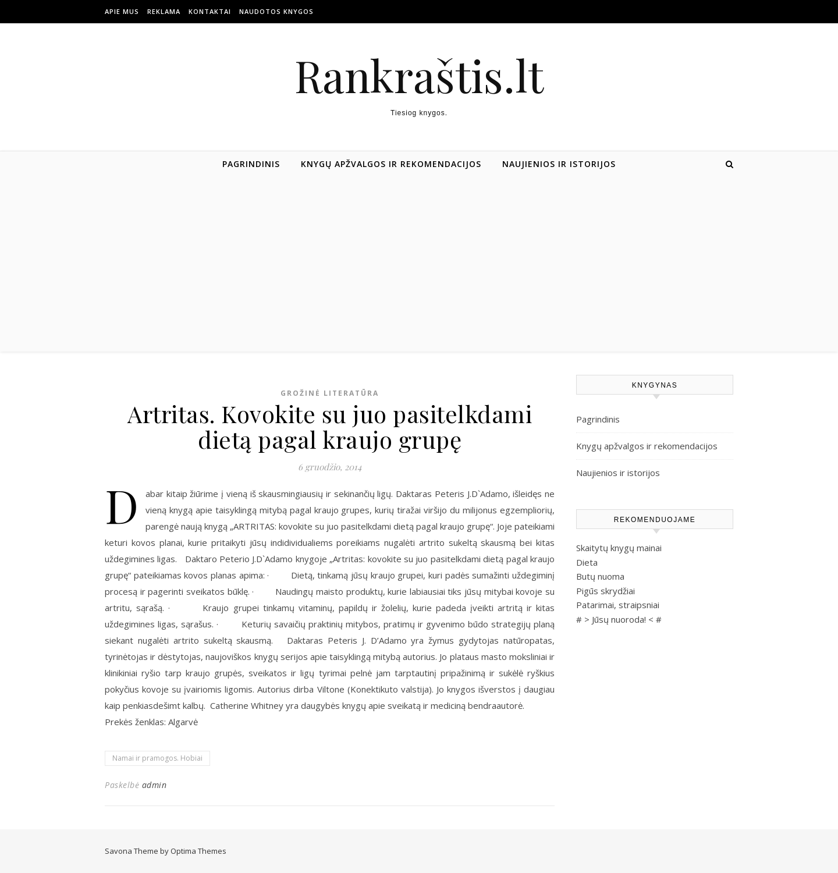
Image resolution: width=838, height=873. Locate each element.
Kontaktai (210, 11)
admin (154, 784)
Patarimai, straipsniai (617, 605)
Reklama (163, 11)
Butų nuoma (600, 576)
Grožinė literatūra (329, 393)
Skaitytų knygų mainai (619, 547)
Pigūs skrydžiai (605, 591)
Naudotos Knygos (276, 11)
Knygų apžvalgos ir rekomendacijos (391, 163)
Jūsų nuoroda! (619, 619)
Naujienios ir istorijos (559, 163)
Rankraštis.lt (419, 75)
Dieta (587, 562)
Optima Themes (198, 851)
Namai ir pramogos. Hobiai (157, 758)
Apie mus (122, 11)
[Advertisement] (419, 264)
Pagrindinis (251, 163)
